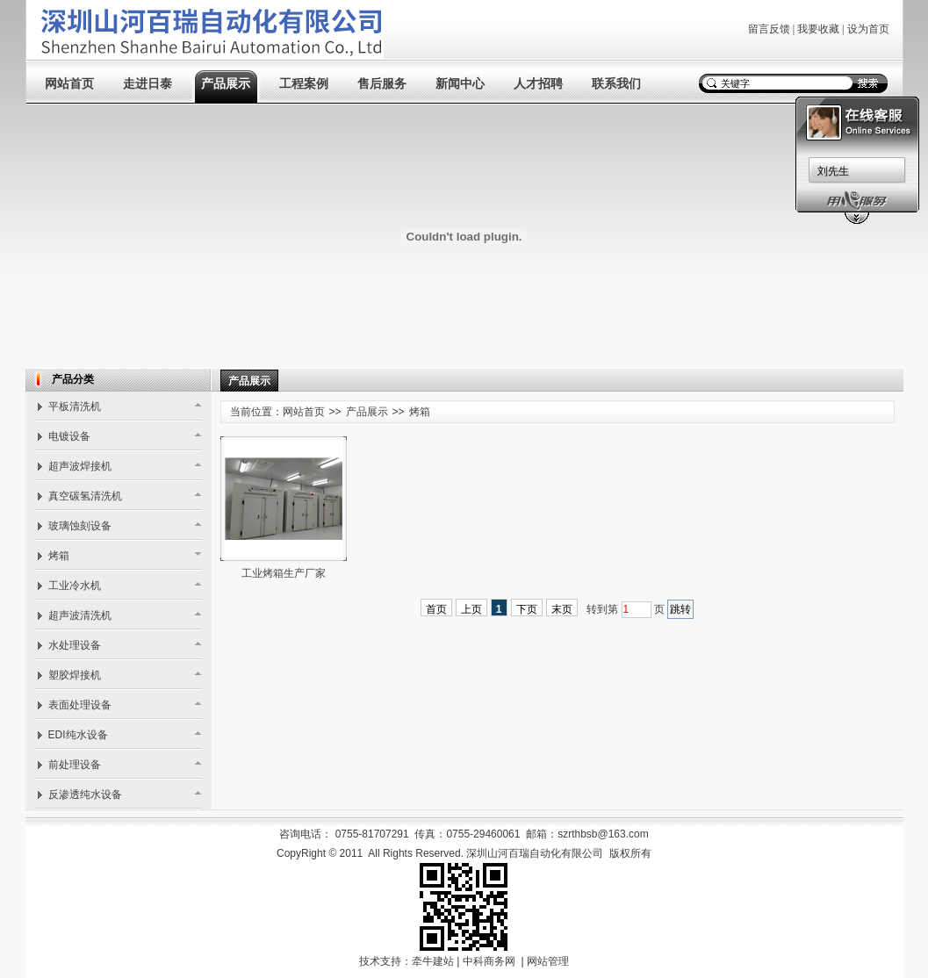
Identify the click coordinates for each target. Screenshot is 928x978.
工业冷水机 (74, 585)
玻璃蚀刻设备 (80, 526)
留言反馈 (769, 29)
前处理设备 (74, 765)
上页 (471, 609)
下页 (526, 609)
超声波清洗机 (80, 615)
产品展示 (225, 83)
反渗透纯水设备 (85, 794)
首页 (436, 609)
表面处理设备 (80, 705)
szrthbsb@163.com (603, 834)
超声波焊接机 (80, 466)
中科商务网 (489, 961)
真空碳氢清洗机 (85, 496)
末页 (561, 609)
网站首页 (69, 83)
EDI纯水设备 (78, 735)
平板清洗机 (74, 406)
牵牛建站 (433, 961)
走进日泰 (147, 83)
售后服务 (381, 83)
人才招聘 (538, 83)
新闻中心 (460, 83)
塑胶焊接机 (74, 675)
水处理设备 (74, 645)
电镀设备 (69, 436)
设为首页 (868, 29)
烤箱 (58, 556)
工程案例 (303, 83)
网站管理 (548, 961)
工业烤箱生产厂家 (283, 573)
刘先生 (833, 171)
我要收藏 (818, 29)
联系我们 (616, 83)
